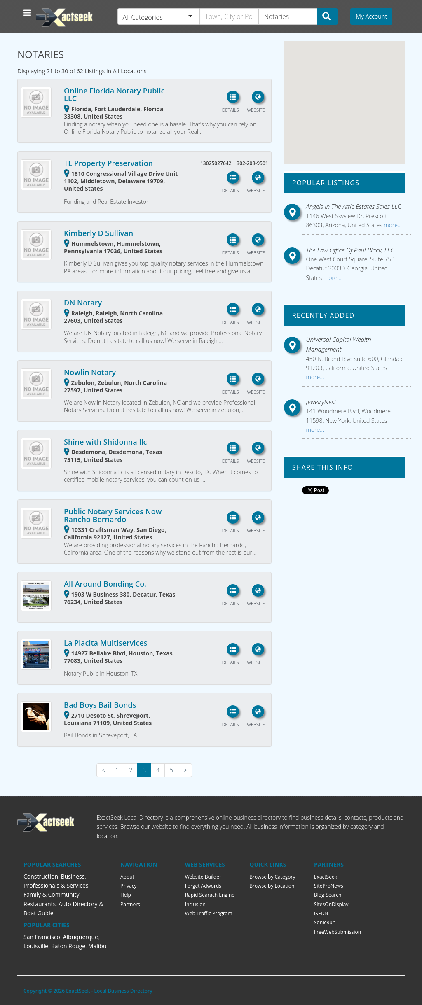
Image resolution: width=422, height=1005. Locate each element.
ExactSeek (325, 876)
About (127, 876)
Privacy (128, 885)
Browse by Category (272, 876)
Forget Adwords (203, 885)
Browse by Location (271, 885)
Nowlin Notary (90, 372)
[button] (28, 13)
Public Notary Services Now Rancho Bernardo (113, 515)
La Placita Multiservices (105, 643)
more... (392, 225)
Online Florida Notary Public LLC (114, 95)
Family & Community (51, 894)
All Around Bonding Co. (105, 584)
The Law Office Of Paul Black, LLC (350, 250)
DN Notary (83, 303)
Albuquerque (80, 937)
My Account (371, 16)
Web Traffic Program (208, 913)
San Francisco (41, 937)
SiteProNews (328, 885)
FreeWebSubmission (337, 931)
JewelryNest (321, 402)
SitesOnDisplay (331, 904)
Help (125, 894)
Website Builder (203, 876)
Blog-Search (327, 894)
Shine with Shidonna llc (105, 442)
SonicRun (324, 922)
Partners (130, 904)
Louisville (35, 946)
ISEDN (321, 913)
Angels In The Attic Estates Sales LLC (353, 206)
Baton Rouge (68, 946)
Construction (40, 876)
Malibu (97, 946)
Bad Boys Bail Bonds (100, 705)
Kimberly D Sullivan (98, 233)
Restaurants (39, 904)
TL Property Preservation (108, 163)
